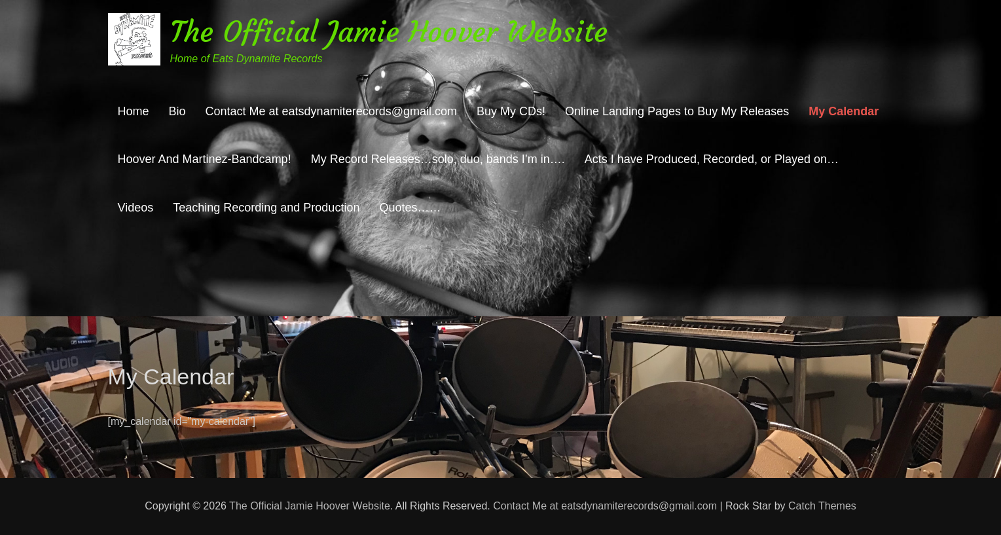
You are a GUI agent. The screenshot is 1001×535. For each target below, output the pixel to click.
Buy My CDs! (511, 111)
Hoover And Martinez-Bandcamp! (204, 159)
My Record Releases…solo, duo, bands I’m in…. (438, 159)
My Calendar (844, 111)
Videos (136, 207)
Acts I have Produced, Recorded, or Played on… (712, 159)
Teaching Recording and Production (266, 207)
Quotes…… (410, 207)
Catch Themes (822, 505)
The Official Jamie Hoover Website (389, 32)
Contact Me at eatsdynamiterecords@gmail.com (331, 111)
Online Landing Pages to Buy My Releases (677, 111)
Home (133, 111)
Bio (177, 111)
